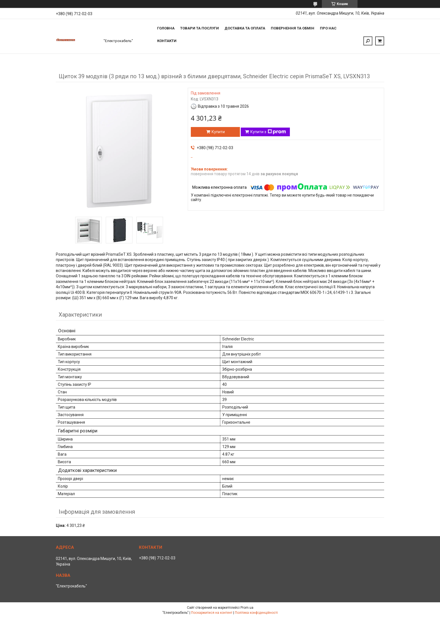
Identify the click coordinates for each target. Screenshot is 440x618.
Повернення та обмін (292, 28)
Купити (218, 132)
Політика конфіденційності (256, 613)
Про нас (328, 28)
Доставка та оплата (244, 28)
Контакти (167, 41)
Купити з (268, 131)
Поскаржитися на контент (211, 613)
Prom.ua (246, 608)
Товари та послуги (199, 28)
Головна (166, 28)
